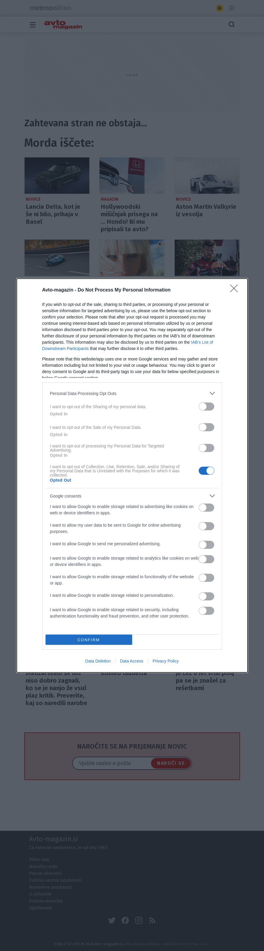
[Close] (236, 290)
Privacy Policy (166, 661)
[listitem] (132, 393)
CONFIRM (89, 639)
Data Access (131, 661)
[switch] (206, 406)
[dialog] (132, 475)
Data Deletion (98, 661)
